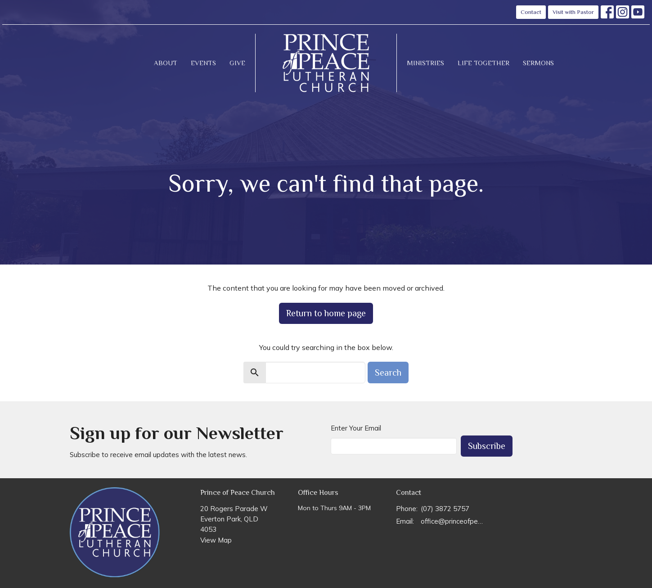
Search (388, 372)
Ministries (425, 63)
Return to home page (326, 313)
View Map (216, 540)
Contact (531, 12)
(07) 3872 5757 (445, 508)
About (165, 63)
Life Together (483, 63)
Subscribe (486, 446)
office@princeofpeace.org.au (453, 521)
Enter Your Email (356, 428)
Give (237, 63)
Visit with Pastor (573, 12)
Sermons (538, 63)
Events (203, 63)
